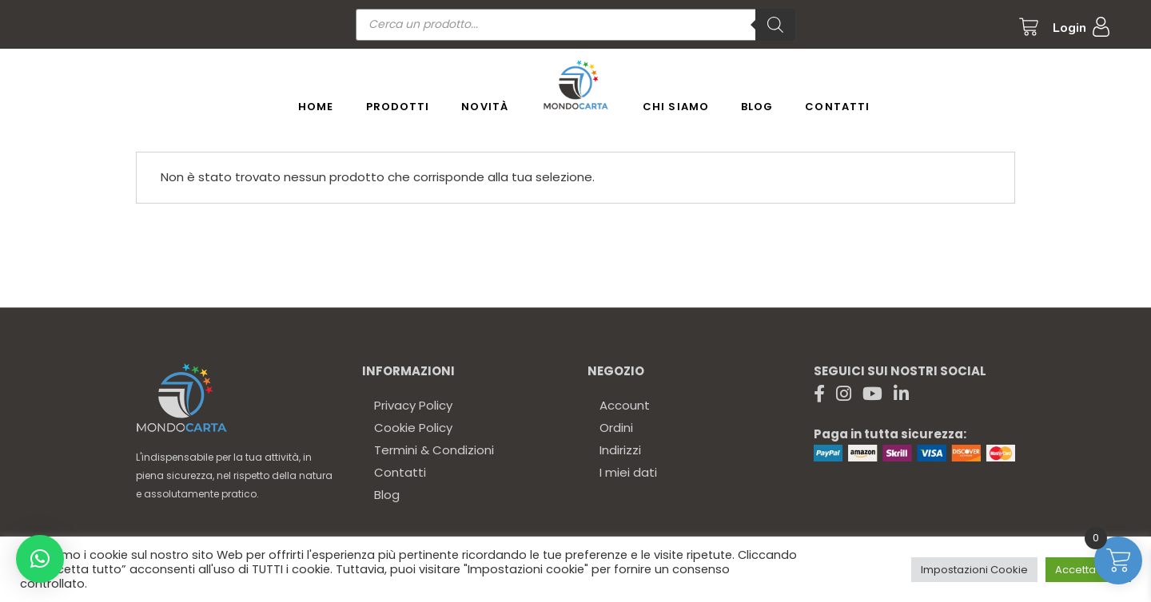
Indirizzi (620, 450)
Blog (387, 494)
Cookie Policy (413, 427)
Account (624, 405)
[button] (40, 559)
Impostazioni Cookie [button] (974, 569)
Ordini (616, 427)
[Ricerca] (775, 25)
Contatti (400, 472)
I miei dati (628, 472)
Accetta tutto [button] (1088, 569)
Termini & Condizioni (434, 450)
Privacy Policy (413, 405)
